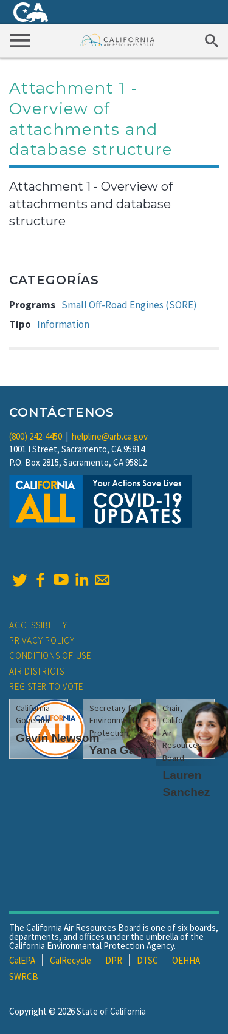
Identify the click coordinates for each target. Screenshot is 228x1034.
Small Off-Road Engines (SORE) (129, 304)
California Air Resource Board (118, 39)
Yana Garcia (122, 750)
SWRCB (23, 976)
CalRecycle (70, 960)
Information (63, 324)
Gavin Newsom (58, 738)
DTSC (147, 960)
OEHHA (186, 960)
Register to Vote (46, 686)
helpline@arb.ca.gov (110, 436)
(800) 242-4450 (35, 436)
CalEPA (22, 960)
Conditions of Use (50, 655)
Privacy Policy (42, 640)
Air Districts (36, 671)
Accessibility (38, 625)
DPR (113, 960)
